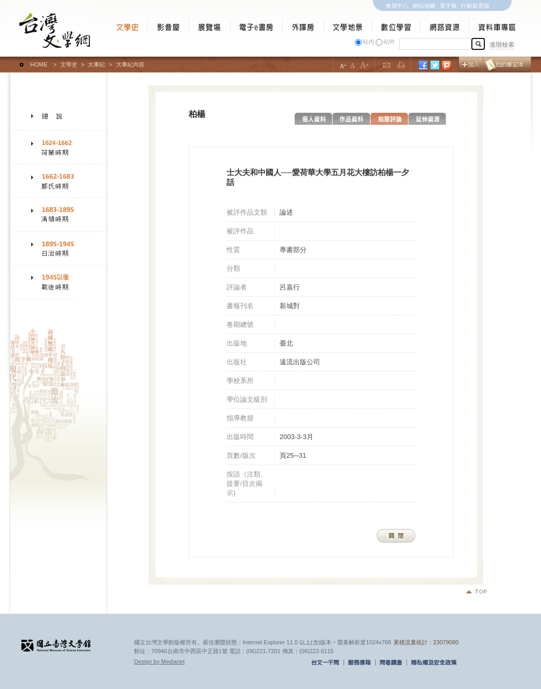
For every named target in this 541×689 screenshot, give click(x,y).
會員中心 (397, 6)
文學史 (68, 64)
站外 (389, 41)
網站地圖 (424, 6)
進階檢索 (502, 44)
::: (12, 60)
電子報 (448, 6)
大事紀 (96, 64)
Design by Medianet (159, 661)
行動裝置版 (475, 6)
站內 (368, 41)
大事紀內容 (130, 64)
